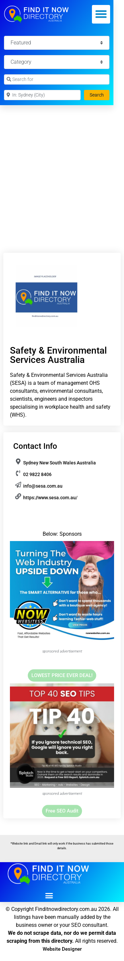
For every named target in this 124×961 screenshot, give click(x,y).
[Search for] (56, 79)
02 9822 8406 (37, 474)
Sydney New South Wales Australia (59, 462)
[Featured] (56, 43)
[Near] (42, 95)
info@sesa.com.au (42, 486)
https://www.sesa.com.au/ (50, 497)
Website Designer (62, 949)
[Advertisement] (62, 170)
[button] (101, 14)
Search (99, 94)
